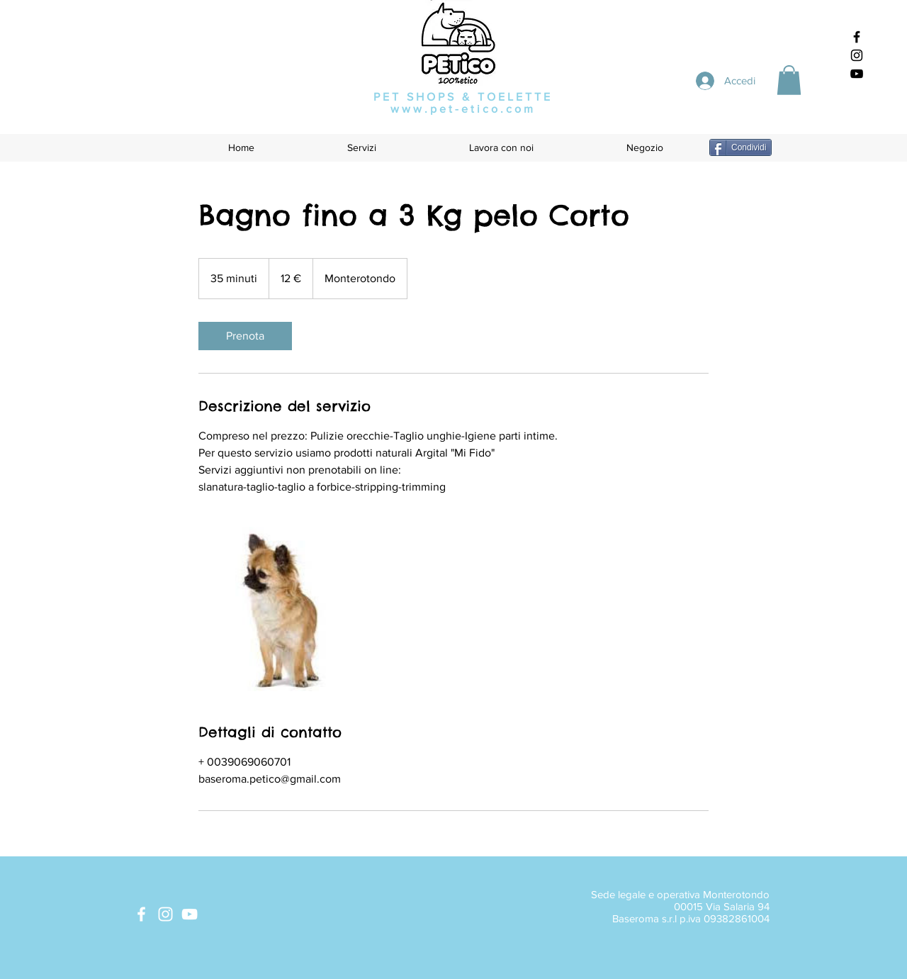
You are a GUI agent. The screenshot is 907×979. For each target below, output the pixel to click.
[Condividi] (740, 147)
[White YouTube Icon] (189, 914)
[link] (245, 336)
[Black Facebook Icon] (856, 37)
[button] (789, 80)
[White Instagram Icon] (165, 914)
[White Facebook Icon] (141, 914)
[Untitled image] (280, 609)
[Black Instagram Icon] (856, 55)
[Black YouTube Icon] (856, 74)
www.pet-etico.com (463, 109)
